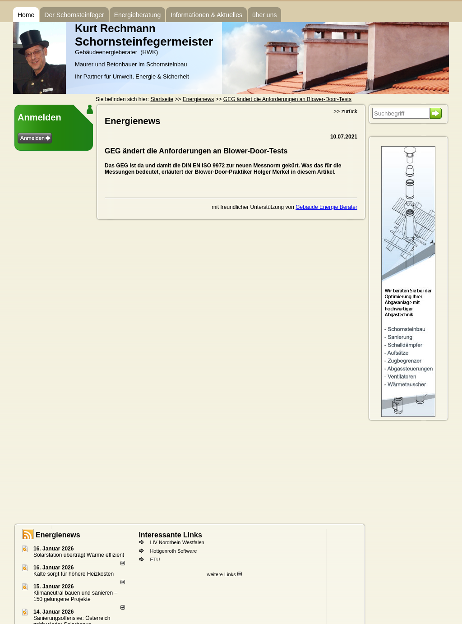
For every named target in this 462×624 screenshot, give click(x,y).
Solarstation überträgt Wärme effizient (78, 555)
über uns (264, 14)
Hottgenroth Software (173, 551)
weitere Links (224, 574)
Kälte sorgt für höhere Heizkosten (74, 574)
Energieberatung (137, 14)
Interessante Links (170, 535)
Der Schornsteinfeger (74, 14)
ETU (155, 559)
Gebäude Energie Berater (326, 207)
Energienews (58, 535)
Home (26, 14)
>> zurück (345, 111)
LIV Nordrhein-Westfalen (177, 542)
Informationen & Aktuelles (206, 14)
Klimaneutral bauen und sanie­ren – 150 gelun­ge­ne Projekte (75, 596)
